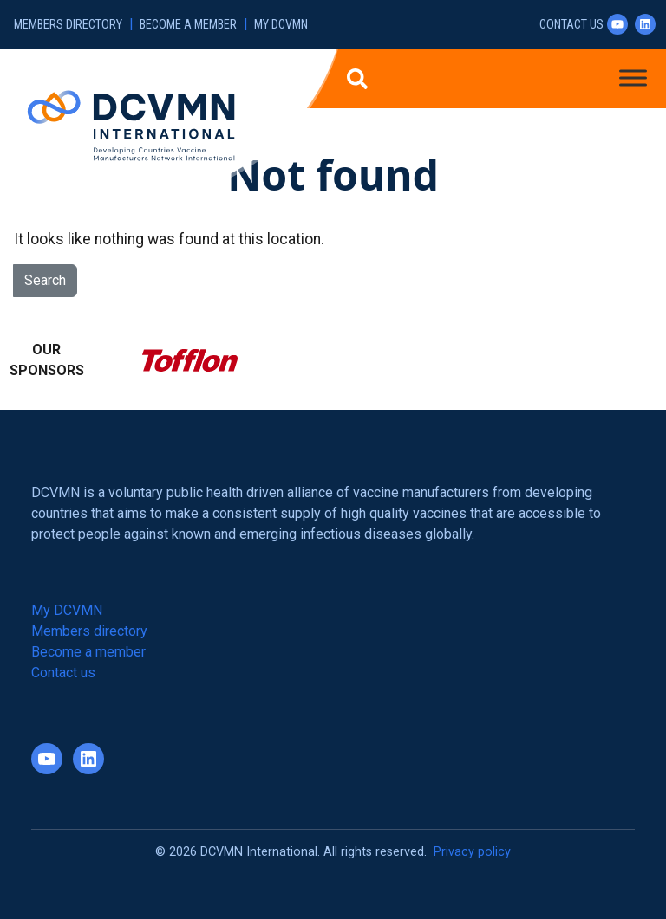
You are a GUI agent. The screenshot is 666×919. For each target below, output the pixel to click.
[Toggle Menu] (633, 77)
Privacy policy (472, 852)
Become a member (188, 24)
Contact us (571, 24)
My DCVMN (281, 24)
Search (45, 280)
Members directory (68, 24)
